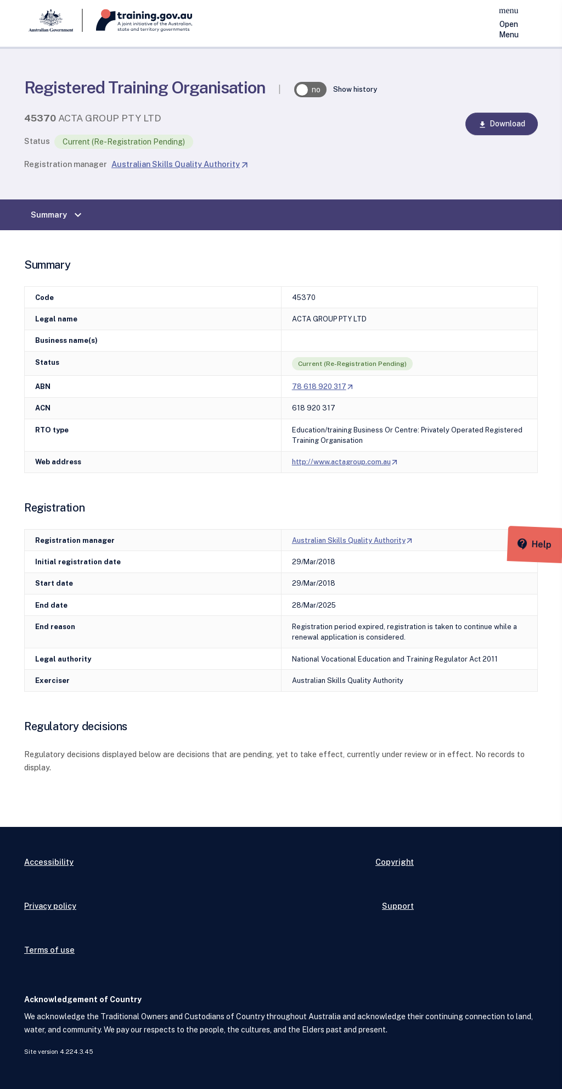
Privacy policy (50, 905)
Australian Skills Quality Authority (180, 164)
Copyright (394, 861)
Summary (58, 214)
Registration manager (65, 164)
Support (398, 905)
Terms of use (49, 949)
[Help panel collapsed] (550, 539)
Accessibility (49, 861)
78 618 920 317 (323, 386)
